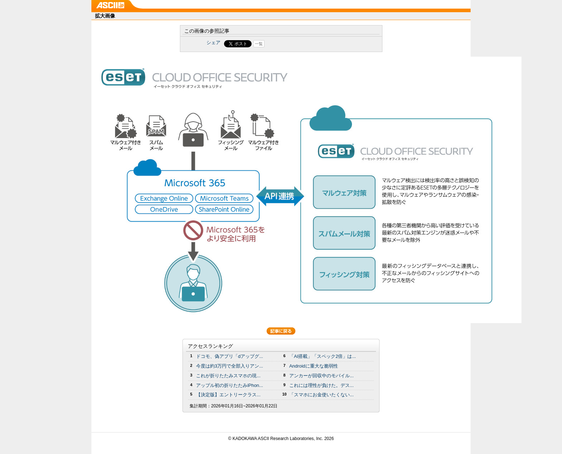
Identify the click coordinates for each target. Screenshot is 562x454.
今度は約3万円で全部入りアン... (229, 366)
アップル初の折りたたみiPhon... (229, 385)
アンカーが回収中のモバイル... (321, 375)
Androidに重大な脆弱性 (313, 366)
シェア (213, 42)
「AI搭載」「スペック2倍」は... (322, 356)
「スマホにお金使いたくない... (321, 394)
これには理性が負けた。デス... (321, 385)
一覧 (259, 44)
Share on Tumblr (308, 43)
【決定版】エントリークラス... (228, 394)
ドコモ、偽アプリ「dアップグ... (229, 356)
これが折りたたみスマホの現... (228, 375)
